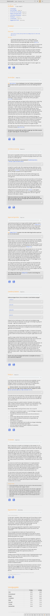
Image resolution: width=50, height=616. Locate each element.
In (29, 615)
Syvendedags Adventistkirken (21, 612)
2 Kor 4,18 (37, 33)
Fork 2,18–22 (20, 33)
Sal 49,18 (30, 160)
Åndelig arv (12, 16)
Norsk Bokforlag (13, 612)
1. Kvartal (14, 4)
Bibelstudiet (10, 1)
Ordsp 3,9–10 (38, 224)
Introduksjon (13, 8)
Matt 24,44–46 (21, 127)
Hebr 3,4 (18, 389)
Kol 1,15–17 (13, 35)
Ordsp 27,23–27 (31, 33)
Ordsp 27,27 (29, 246)
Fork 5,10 (25, 33)
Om (23, 1)
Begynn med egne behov (15, 13)
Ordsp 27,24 (24, 272)
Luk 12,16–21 (14, 33)
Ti (37, 615)
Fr (44, 615)
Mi (46, 615)
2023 (11, 4)
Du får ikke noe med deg (15, 12)
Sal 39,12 (35, 160)
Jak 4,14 (15, 161)
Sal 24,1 (30, 189)
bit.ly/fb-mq (18, 574)
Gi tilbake (11, 6)
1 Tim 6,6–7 (10, 161)
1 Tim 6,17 (11, 299)
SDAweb (26, 612)
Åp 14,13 (36, 42)
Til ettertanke (13, 18)
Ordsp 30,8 (11, 310)
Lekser (16, 1)
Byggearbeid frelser (14, 20)
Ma (34, 615)
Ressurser (20, 1)
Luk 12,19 (10, 99)
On (39, 615)
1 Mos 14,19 (23, 389)
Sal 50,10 (14, 389)
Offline (29, 612)
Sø (32, 615)
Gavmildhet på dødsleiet (15, 15)
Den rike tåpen (13, 10)
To (42, 615)
